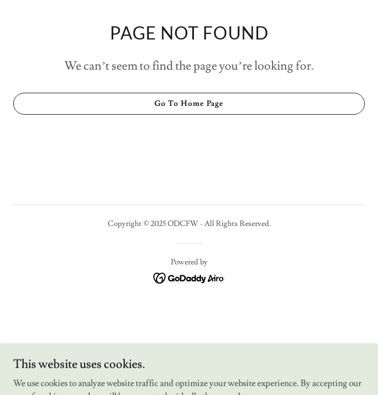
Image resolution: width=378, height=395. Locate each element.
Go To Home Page (189, 104)
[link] (189, 275)
